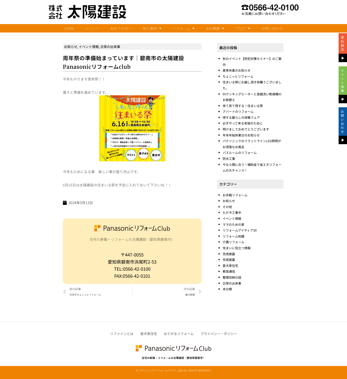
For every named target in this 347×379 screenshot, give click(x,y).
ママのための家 (233, 224)
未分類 (227, 289)
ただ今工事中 (232, 212)
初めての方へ (121, 28)
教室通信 (229, 271)
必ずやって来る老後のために (243, 123)
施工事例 (152, 28)
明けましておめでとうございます (246, 129)
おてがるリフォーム (179, 333)
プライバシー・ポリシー (218, 333)
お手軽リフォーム (235, 195)
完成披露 (229, 254)
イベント (92, 28)
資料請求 (342, 43)
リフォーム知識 (233, 236)
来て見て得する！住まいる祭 (243, 105)
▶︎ (342, 58)
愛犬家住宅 (230, 265)
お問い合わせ (272, 28)
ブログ (242, 28)
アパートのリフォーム (238, 111)
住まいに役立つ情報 (237, 248)
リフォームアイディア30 (240, 230)
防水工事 (229, 158)
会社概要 (215, 28)
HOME (69, 28)
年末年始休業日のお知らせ (241, 135)
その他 (227, 207)
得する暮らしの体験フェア (241, 117)
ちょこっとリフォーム (238, 76)
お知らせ (70, 46)
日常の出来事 (110, 46)
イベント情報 (89, 46)
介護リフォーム (233, 242)
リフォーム (183, 28)
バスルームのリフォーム (240, 152)
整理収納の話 (232, 277)
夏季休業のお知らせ (237, 70)
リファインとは (121, 333)
